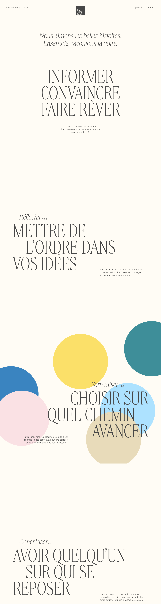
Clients (25, 7)
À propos (137, 7)
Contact (151, 7)
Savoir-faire (12, 7)
